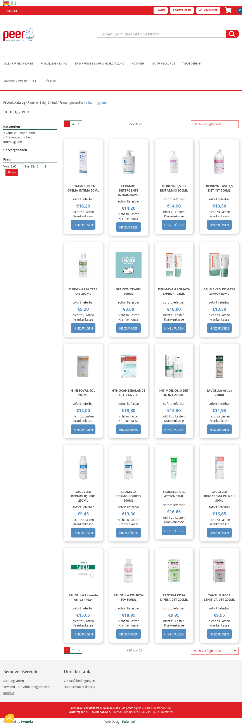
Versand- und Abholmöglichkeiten (27, 687)
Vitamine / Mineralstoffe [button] (20, 81)
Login (160, 10)
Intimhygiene (12, 142)
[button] (215, 124)
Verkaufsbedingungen (79, 681)
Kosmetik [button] (138, 63)
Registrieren (182, 10)
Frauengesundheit (72, 102)
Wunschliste (208, 10)
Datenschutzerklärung (79, 687)
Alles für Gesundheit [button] (18, 63)
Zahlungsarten (13, 681)
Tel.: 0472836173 (100, 712)
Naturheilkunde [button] (163, 63)
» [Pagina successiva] (79, 124)
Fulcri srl (128, 721)
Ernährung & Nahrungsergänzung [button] (99, 63)
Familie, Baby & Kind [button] (54, 63)
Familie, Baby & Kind (42, 102)
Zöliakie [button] (51, 81)
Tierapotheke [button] (191, 63)
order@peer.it (78, 712)
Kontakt (11, 10)
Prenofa (27, 721)
